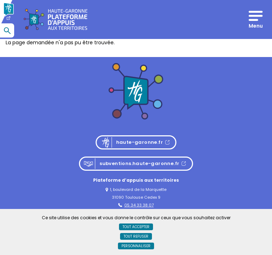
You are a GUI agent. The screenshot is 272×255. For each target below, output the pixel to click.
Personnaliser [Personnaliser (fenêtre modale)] (136, 246)
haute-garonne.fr (138, 142)
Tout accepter (136, 227)
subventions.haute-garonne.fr (131, 163)
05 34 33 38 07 (136, 205)
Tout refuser (136, 236)
